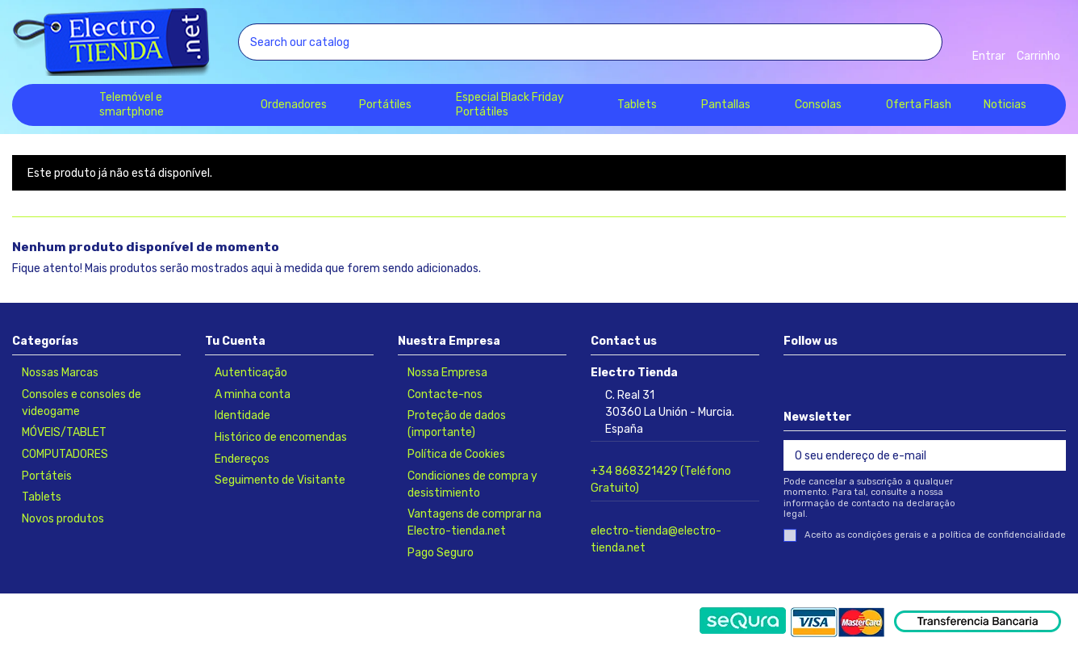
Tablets (41, 497)
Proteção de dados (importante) (456, 424)
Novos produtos (63, 519)
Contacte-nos (445, 394)
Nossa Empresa (447, 373)
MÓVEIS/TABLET (64, 432)
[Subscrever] (1049, 455)
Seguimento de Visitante (280, 480)
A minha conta (252, 394)
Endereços (242, 459)
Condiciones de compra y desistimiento (472, 484)
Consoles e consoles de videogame (81, 403)
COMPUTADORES (65, 454)
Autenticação (251, 373)
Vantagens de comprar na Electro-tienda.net (474, 522)
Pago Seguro (440, 553)
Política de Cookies (456, 454)
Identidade (242, 415)
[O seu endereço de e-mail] (907, 455)
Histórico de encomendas (281, 437)
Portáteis (47, 476)
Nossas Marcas (60, 373)
